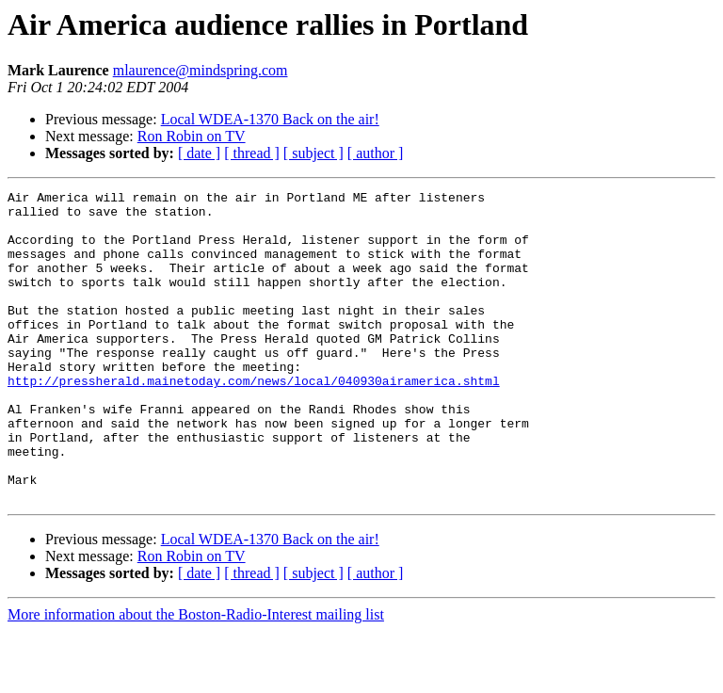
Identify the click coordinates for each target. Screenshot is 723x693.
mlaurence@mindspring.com (200, 70)
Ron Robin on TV (191, 136)
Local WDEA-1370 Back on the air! (270, 119)
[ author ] (375, 153)
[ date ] (199, 153)
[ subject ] (313, 153)
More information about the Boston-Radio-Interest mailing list (196, 677)
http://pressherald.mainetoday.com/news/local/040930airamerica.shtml (254, 419)
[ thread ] (252, 153)
